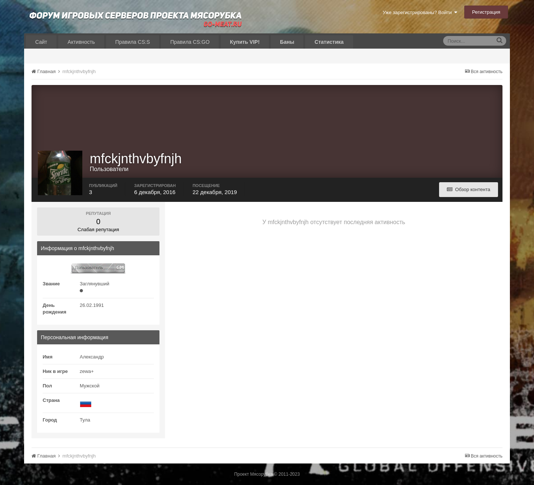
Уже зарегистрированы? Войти (420, 12)
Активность (81, 42)
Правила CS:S (132, 42)
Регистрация (486, 12)
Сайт (41, 42)
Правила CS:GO (190, 42)
